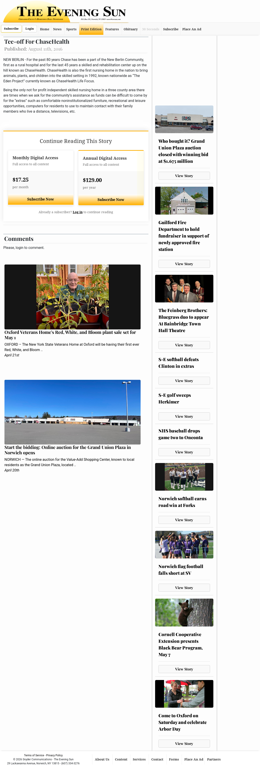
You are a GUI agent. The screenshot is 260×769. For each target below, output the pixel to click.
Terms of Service (34, 755)
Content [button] (121, 759)
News (57, 29)
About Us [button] (102, 759)
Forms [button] (174, 759)
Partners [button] (214, 759)
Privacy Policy (54, 755)
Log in (78, 212)
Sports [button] (71, 29)
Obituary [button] (131, 29)
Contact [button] (157, 759)
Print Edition (91, 29)
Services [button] (140, 759)
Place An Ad (191, 29)
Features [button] (112, 29)
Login (29, 28)
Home (44, 29)
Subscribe (11, 28)
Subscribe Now (40, 199)
